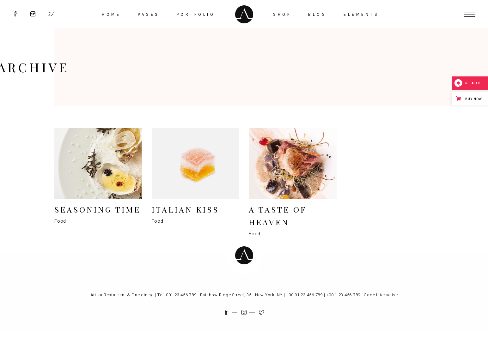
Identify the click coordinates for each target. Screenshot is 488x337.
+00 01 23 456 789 (304, 295)
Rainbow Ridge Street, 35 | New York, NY (241, 295)
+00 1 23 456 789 (343, 295)
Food (60, 221)
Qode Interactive (381, 295)
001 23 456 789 (181, 295)
